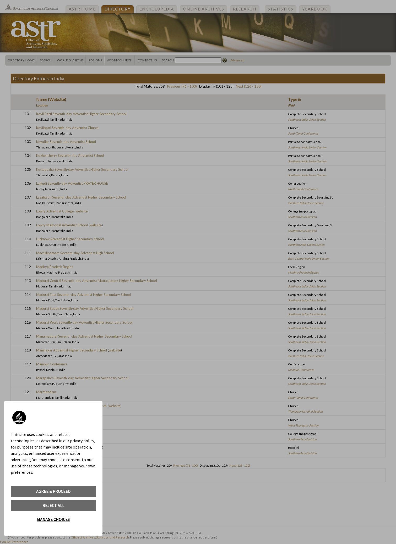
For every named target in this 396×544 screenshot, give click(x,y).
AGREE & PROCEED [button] (53, 491)
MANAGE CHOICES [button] (53, 519)
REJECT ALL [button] (53, 505)
